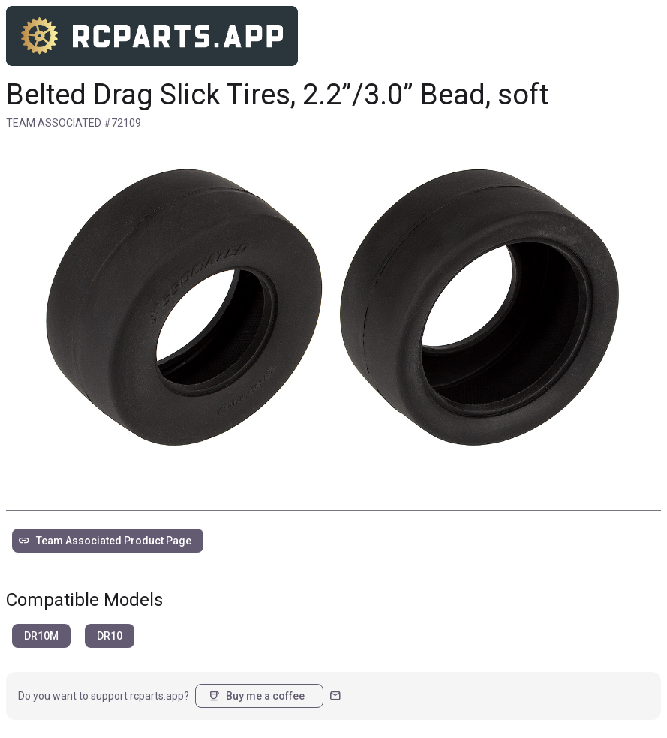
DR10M (41, 636)
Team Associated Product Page (104, 540)
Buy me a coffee (256, 696)
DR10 (109, 636)
